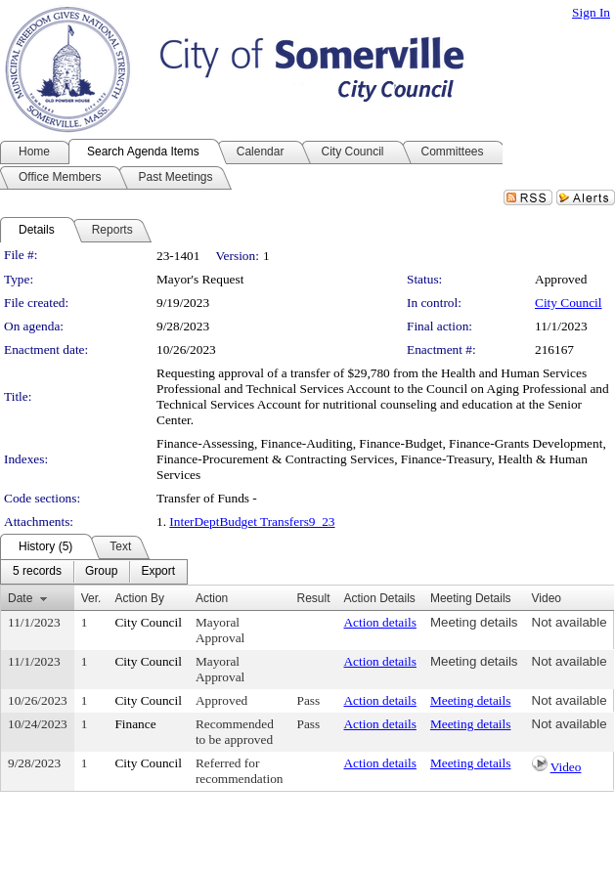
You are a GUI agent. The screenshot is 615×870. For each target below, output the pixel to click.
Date (20, 598)
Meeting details (474, 622)
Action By (139, 598)
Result (312, 598)
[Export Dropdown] (158, 572)
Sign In (591, 12)
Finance (134, 724)
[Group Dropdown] (101, 572)
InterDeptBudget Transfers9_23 (251, 521)
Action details (379, 622)
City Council (568, 302)
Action (212, 598)
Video (566, 767)
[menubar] (94, 572)
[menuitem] (37, 572)
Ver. (91, 598)
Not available (569, 622)
